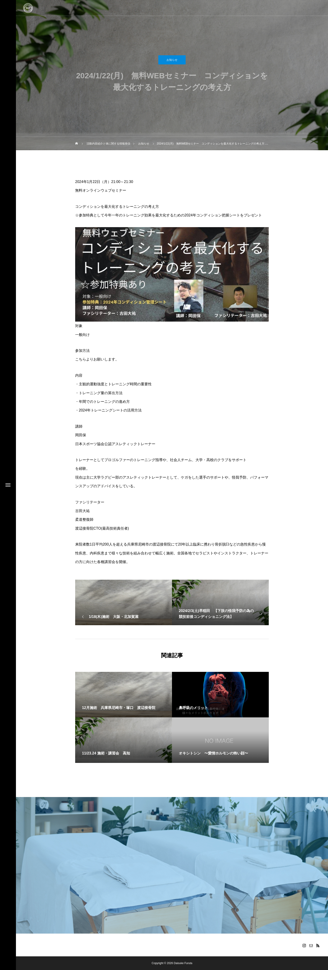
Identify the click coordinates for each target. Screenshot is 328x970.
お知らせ (172, 61)
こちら (80, 359)
